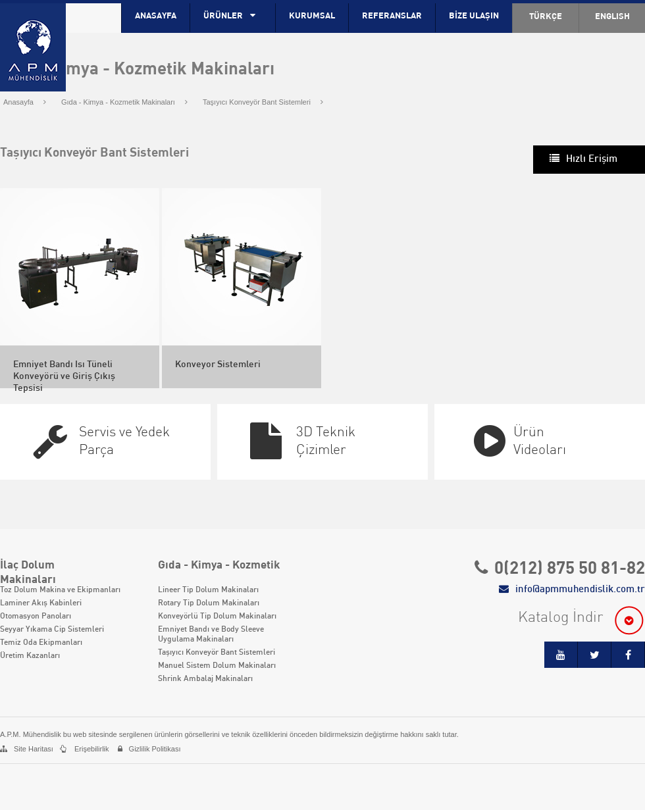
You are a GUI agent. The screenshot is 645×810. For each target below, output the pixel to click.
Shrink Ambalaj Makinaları (205, 679)
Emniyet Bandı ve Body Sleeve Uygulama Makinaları (211, 635)
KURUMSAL (312, 16)
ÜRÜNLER (232, 15)
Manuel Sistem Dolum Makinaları (217, 666)
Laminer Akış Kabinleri (41, 603)
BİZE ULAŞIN (474, 16)
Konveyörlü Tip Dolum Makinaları (217, 616)
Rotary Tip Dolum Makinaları (208, 603)
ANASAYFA (155, 16)
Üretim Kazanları (30, 656)
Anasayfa (24, 102)
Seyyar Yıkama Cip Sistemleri (52, 630)
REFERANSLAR (392, 16)
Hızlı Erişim (592, 159)
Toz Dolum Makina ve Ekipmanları (60, 590)
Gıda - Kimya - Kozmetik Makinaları (124, 102)
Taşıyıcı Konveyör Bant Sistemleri (263, 102)
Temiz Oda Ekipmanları (41, 643)
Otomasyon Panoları (35, 616)
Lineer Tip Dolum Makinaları (208, 590)
